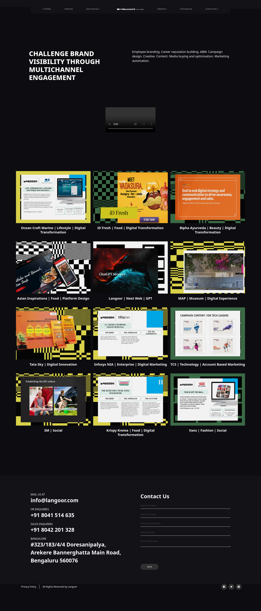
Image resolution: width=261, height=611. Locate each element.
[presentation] (165, 555)
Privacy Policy (28, 586)
